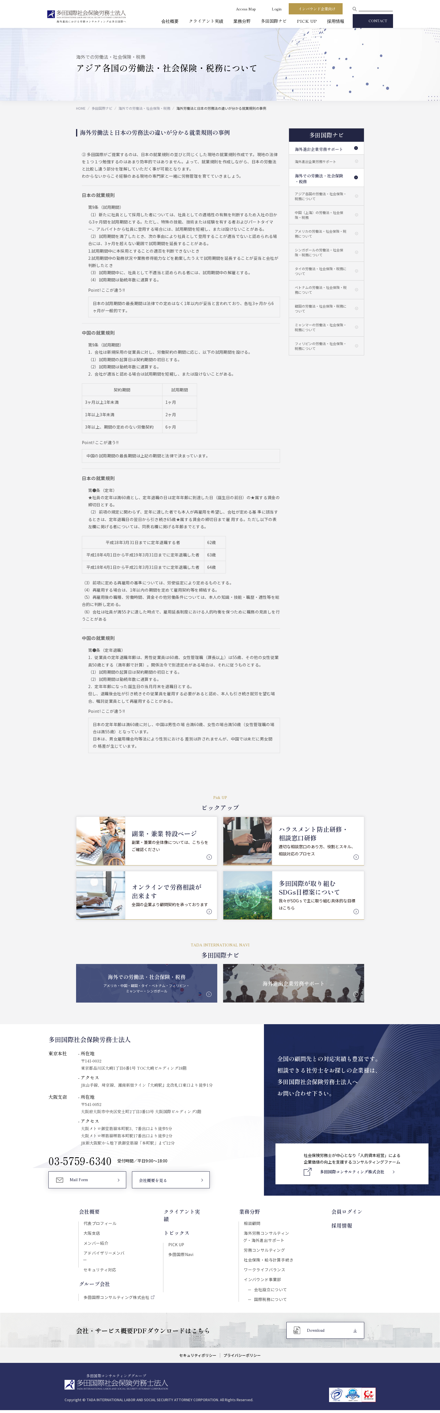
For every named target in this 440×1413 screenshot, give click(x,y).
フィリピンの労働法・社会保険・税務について (321, 346)
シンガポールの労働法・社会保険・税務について (319, 252)
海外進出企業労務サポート (319, 149)
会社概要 (170, 21)
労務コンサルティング (265, 1251)
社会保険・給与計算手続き (269, 1261)
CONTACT (378, 21)
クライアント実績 (206, 21)
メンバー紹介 (95, 1244)
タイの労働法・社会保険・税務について (321, 271)
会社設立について (270, 1291)
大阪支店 (91, 1233)
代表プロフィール (99, 1223)
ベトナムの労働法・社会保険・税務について (321, 290)
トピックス (176, 1225)
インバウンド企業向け (317, 9)
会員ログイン (348, 1211)
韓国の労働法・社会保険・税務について (321, 308)
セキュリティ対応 (99, 1264)
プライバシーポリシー (242, 1358)
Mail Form (79, 1181)
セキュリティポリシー (197, 1358)
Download (316, 1333)
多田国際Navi (180, 1247)
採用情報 (335, 21)
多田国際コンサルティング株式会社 (116, 1291)
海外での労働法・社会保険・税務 (144, 108)
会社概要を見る (153, 1181)
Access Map (246, 8)
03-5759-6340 (80, 1160)
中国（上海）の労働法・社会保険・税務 (319, 215)
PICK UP (307, 21)
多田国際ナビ (274, 21)
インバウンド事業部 (263, 1281)
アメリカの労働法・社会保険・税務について (320, 233)
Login (277, 8)
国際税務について (270, 1301)
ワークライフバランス (265, 1271)
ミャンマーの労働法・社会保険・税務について (321, 327)
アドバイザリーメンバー (106, 1254)
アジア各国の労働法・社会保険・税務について (321, 196)
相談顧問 (252, 1223)
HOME (81, 108)
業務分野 (242, 21)
